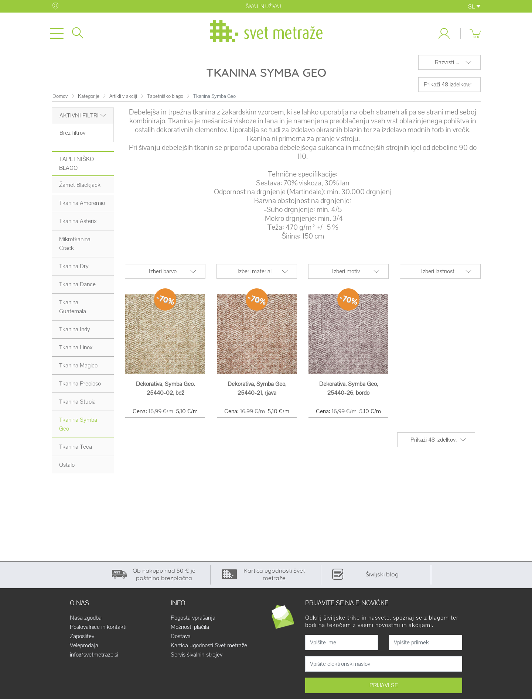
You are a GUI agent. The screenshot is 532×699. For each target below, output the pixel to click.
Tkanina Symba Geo (78, 425)
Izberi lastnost (437, 273)
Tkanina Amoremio (82, 204)
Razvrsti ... (447, 64)
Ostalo (67, 466)
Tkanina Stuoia (77, 403)
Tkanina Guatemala (72, 308)
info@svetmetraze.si (94, 656)
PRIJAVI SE (383, 687)
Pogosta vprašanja (193, 619)
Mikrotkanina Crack (75, 245)
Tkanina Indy (74, 331)
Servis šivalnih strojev (196, 656)
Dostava (181, 637)
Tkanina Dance (77, 285)
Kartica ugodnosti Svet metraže (209, 647)
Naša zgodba (86, 619)
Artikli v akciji (123, 98)
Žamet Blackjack (79, 186)
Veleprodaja (84, 647)
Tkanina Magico (78, 367)
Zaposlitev (82, 637)
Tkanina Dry (74, 267)
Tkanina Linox (76, 349)
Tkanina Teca (75, 448)
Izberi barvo (163, 273)
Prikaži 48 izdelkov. (447, 86)
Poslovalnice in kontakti (98, 628)
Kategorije (88, 98)
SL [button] (474, 6)
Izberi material (255, 273)
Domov (60, 98)
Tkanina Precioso (80, 385)
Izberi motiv (346, 273)
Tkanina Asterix (78, 222)
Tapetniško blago (165, 98)
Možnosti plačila (190, 628)
